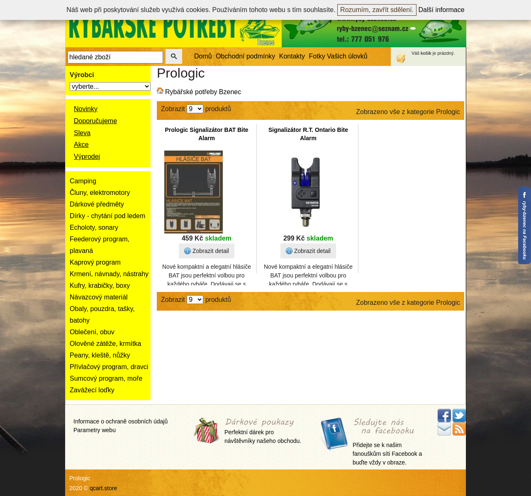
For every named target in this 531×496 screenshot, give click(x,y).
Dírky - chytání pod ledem (107, 215)
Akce (81, 144)
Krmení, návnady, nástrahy (109, 273)
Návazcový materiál (99, 297)
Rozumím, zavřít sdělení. (377, 9)
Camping (83, 181)
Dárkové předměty (97, 204)
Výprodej (87, 156)
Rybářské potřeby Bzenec (203, 91)
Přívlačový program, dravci (109, 366)
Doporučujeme (95, 120)
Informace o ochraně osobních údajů (120, 421)
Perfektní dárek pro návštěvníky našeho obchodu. (262, 431)
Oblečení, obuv (92, 332)
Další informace (442, 9)
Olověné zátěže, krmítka (105, 343)
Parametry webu (94, 430)
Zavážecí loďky (92, 390)
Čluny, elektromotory (100, 192)
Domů (203, 56)
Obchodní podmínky (245, 56)
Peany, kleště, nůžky (100, 355)
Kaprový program (95, 262)
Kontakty (292, 56)
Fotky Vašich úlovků (338, 56)
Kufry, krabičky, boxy (100, 285)
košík (426, 53)
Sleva (82, 132)
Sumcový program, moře (106, 378)
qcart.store (103, 488)
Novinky (85, 108)
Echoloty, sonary (94, 227)
